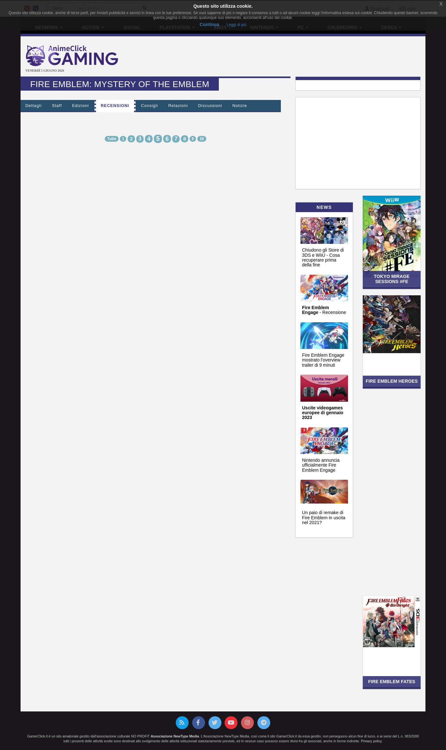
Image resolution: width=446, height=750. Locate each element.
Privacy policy (371, 741)
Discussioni (210, 105)
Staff (57, 105)
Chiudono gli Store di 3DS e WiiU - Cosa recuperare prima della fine (323, 257)
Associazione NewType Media (175, 736)
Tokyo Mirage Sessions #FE (391, 279)
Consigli (149, 105)
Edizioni (80, 105)
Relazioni (178, 105)
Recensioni (115, 105)
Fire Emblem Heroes (392, 381)
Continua (209, 24)
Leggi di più (236, 24)
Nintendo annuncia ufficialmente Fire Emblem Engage (321, 465)
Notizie (239, 105)
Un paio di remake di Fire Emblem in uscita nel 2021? (323, 517)
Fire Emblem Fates (391, 681)
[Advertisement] (290, 57)
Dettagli (33, 105)
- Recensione (324, 310)
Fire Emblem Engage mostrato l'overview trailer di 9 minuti (323, 360)
